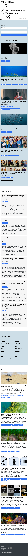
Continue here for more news (7, 180)
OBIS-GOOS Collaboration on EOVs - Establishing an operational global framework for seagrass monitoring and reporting (13, 79)
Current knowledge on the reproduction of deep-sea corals (14, 525)
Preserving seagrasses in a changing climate (11, 442)
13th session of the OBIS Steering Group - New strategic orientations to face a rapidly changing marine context (13, 127)
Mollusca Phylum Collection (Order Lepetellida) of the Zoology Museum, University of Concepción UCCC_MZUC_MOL (14, 305)
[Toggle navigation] (25, 2)
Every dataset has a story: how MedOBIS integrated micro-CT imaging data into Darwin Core (14, 56)
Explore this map (22, 18)
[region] (14, 12)
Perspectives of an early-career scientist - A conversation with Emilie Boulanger (13, 102)
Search (14, 34)
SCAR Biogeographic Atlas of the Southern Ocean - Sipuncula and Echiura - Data (13, 259)
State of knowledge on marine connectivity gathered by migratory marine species (13, 385)
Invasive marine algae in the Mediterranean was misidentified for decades (12, 415)
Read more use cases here (6, 537)
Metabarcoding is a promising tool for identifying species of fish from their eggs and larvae (13, 469)
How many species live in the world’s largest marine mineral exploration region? (12, 498)
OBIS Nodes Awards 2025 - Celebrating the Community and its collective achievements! (13, 173)
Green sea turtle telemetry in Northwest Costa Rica (13, 219)
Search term (3, 30)
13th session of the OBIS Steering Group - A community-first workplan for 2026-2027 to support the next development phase (13, 150)
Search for (3, 25)
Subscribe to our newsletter (7, 552)
